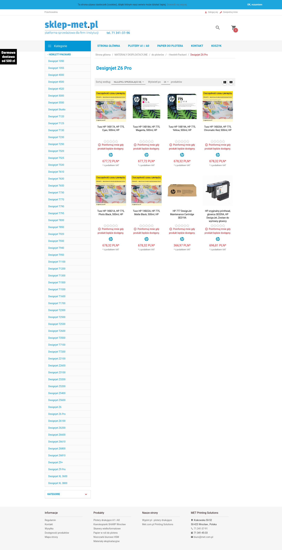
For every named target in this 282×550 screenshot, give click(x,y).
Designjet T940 (56, 248)
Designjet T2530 (56, 324)
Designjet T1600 (56, 296)
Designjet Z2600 (57, 365)
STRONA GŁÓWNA (108, 45)
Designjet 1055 (56, 68)
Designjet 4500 (56, 82)
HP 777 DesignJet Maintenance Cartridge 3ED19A (182, 214)
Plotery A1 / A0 (138, 45)
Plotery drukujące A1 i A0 (106, 520)
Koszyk (216, 45)
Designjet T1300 (56, 275)
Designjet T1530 (56, 289)
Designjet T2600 (56, 331)
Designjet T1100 (56, 261)
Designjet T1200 (56, 268)
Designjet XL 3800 (57, 483)
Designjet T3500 (56, 338)
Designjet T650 (56, 185)
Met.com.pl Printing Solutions (157, 524)
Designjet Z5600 (57, 400)
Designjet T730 (56, 192)
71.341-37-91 (199, 528)
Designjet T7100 (56, 344)
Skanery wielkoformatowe (107, 528)
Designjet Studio (57, 109)
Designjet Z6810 (57, 455)
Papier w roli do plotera (105, 532)
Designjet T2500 (56, 317)
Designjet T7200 (56, 351)
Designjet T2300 (56, 310)
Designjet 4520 (56, 88)
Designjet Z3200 (57, 379)
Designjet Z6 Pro (57, 414)
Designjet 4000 (56, 75)
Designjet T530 (56, 165)
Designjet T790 (56, 206)
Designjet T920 (56, 234)
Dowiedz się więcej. (177, 4)
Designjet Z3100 (57, 372)
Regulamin (50, 520)
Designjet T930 (56, 241)
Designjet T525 (56, 158)
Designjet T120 (56, 116)
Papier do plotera (170, 45)
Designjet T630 (56, 178)
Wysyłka (49, 528)
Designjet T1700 (56, 303)
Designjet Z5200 (57, 386)
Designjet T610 (56, 171)
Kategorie (57, 46)
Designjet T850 (56, 227)
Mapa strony (51, 537)
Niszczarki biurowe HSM (106, 537)
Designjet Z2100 (57, 358)
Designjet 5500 (56, 102)
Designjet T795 (56, 213)
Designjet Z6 (55, 407)
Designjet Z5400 (57, 393)
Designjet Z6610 (57, 441)
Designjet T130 (56, 130)
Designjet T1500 (56, 282)
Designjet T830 (56, 220)
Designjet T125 (56, 123)
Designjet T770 (56, 199)
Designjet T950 (56, 254)
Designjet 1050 (56, 61)
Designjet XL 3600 (57, 476)
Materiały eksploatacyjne (106, 541)
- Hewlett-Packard (59, 54)
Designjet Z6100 (57, 421)
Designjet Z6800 (57, 448)
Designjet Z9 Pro (57, 469)
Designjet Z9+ (55, 462)
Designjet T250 (56, 144)
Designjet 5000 (56, 95)
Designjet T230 (56, 137)
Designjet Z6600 (57, 434)
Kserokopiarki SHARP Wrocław (109, 524)
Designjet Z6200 (57, 427)
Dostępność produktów (57, 532)
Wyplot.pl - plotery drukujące (157, 520)
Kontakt (197, 45)
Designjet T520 (56, 151)
